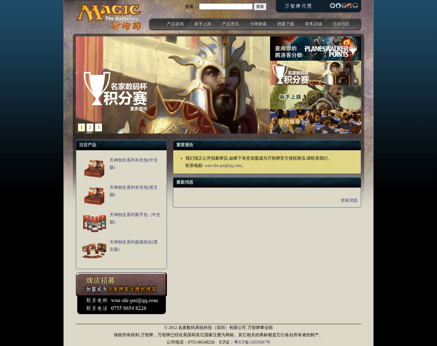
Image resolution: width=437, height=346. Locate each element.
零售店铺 (313, 24)
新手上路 (203, 24)
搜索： (191, 6)
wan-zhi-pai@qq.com (223, 165)
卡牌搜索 (258, 24)
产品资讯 (230, 24)
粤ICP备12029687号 (252, 342)
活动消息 (341, 24)
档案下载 (285, 24)
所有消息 (349, 200)
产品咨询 (175, 24)
